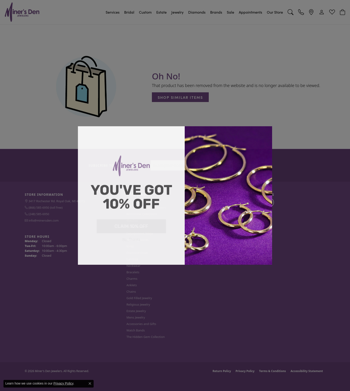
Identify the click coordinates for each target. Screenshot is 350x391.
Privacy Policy (63, 383)
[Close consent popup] (90, 383)
